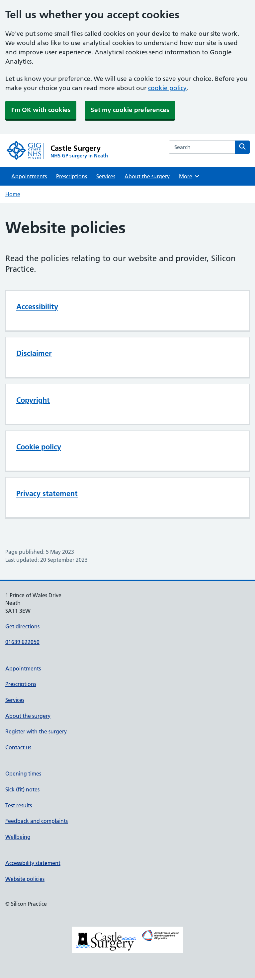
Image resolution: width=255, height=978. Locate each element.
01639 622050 (22, 642)
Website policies (24, 879)
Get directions (22, 626)
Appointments (29, 176)
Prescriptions (71, 176)
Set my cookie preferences (130, 110)
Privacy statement (47, 493)
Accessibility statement (32, 863)
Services (105, 176)
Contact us (18, 747)
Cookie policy (38, 446)
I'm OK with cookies (40, 110)
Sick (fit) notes (22, 789)
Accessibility (37, 306)
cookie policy (167, 88)
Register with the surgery (36, 731)
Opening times (23, 773)
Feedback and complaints (36, 821)
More (189, 176)
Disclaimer (34, 353)
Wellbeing (18, 837)
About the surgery (147, 176)
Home (12, 194)
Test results (18, 805)
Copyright (33, 400)
